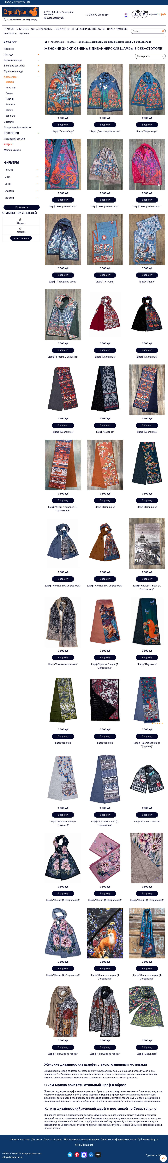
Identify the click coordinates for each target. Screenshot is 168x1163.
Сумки (9, 93)
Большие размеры (14, 65)
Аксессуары (57, 42)
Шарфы (71, 42)
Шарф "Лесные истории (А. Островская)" (105, 977)
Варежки (10, 115)
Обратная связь (41, 29)
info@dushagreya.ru (54, 18)
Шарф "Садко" (147, 281)
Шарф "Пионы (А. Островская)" (63, 900)
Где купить (62, 29)
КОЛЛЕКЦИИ (11, 133)
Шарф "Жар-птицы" (146, 131)
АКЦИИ (8, 144)
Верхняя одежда (13, 60)
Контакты (10, 33)
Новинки (9, 48)
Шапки (9, 110)
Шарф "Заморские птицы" (63, 206)
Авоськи (10, 104)
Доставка (36, 1139)
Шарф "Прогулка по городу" (63, 1053)
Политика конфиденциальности (118, 1139)
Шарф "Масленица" (105, 356)
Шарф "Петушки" (105, 281)
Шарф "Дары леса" (147, 1053)
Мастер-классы (12, 150)
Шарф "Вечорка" (105, 432)
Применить (21, 207)
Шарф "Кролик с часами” (146, 821)
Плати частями (117, 29)
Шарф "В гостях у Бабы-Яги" (63, 356)
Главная (9, 29)
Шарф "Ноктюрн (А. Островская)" (63, 585)
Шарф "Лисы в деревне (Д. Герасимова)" (63, 509)
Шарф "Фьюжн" (62, 743)
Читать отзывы (21, 238)
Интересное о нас (20, 1139)
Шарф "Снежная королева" (63, 664)
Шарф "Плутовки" (147, 664)
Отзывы (24, 33)
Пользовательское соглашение (81, 1139)
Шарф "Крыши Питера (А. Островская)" (147, 587)
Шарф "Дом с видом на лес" (105, 131)
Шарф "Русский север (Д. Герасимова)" (105, 823)
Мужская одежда (13, 71)
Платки (9, 99)
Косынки (11, 87)
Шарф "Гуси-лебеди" (63, 131)
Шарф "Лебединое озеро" (63, 281)
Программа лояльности (88, 29)
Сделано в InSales (156, 1155)
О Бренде (23, 29)
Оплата (48, 1139)
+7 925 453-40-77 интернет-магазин (59, 13)
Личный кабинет (84, 1145)
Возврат (57, 1139)
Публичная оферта (148, 1139)
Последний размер (14, 138)
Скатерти (9, 122)
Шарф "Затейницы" (105, 507)
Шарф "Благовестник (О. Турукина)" (147, 745)
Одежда (8, 54)
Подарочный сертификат (17, 127)
